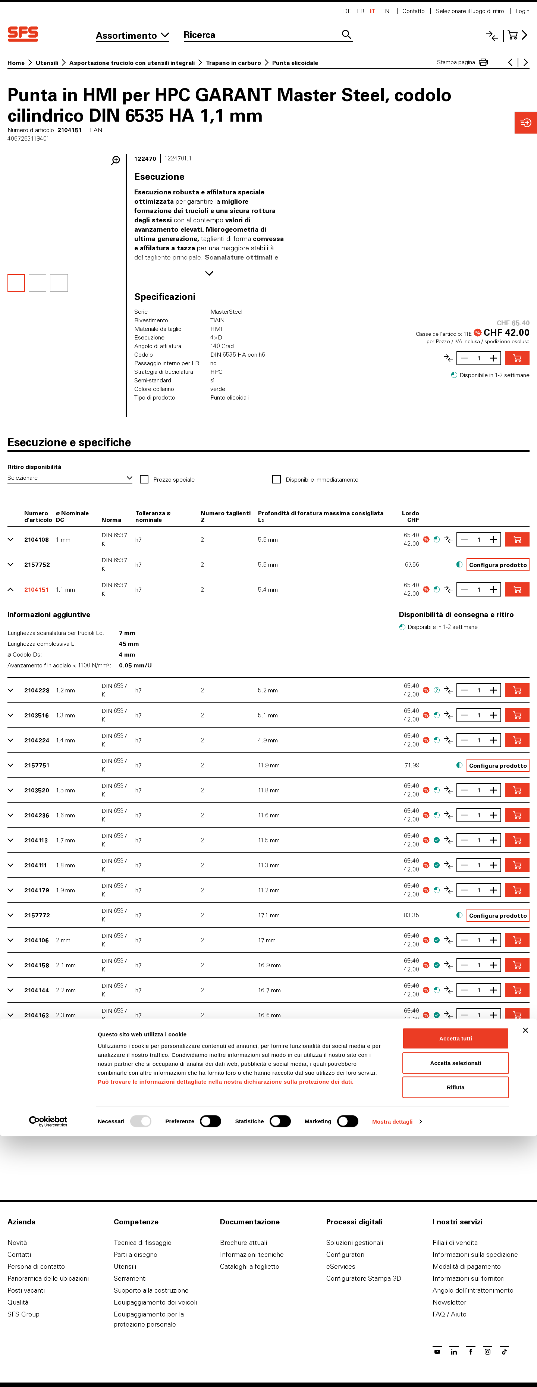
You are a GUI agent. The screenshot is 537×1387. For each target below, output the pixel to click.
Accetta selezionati (455, 1314)
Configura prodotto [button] (498, 565)
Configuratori (345, 1254)
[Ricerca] (268, 35)
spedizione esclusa (507, 341)
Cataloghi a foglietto (249, 1266)
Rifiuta (455, 1338)
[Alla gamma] (132, 35)
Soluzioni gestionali (354, 1242)
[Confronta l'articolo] (448, 358)
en (385, 11)
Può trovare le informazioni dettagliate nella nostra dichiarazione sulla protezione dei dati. (226, 1332)
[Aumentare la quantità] (495, 358)
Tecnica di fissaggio (143, 1242)
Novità (17, 1242)
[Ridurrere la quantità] (462, 358)
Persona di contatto (36, 1266)
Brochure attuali (243, 1242)
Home (16, 62)
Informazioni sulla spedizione (475, 1254)
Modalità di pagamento (467, 1266)
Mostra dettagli (392, 1372)
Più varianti (268, 1122)
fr (360, 11)
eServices (340, 1266)
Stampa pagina (462, 62)
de (347, 11)
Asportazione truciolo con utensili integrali (132, 62)
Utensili (47, 62)
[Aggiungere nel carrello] (517, 358)
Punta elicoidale (295, 62)
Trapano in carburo (233, 62)
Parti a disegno (135, 1254)
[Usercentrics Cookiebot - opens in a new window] (48, 1372)
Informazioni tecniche (252, 1254)
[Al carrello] (519, 35)
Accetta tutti (455, 1289)
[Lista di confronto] (492, 36)
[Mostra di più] (209, 273)
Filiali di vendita (455, 1242)
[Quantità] (479, 358)
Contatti (19, 1254)
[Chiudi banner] (525, 1281)
